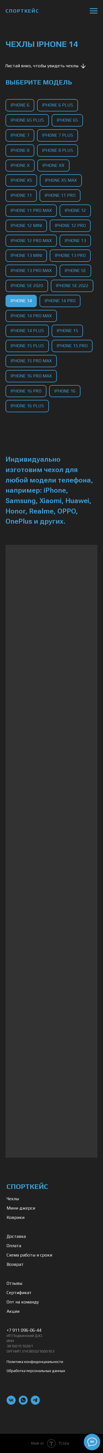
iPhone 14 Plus (27, 330)
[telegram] (35, 1403)
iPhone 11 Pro (60, 195)
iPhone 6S (67, 120)
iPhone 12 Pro (70, 225)
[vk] (11, 1403)
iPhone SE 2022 (72, 285)
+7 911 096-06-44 (24, 1330)
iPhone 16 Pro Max (31, 375)
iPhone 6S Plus (27, 120)
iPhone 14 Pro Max (31, 315)
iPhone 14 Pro (60, 300)
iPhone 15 (67, 330)
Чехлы (13, 1198)
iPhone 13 (75, 240)
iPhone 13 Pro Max (31, 270)
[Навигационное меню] (94, 11)
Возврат (15, 1264)
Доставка (16, 1236)
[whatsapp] (23, 1403)
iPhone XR (53, 165)
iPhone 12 (75, 210)
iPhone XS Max (61, 180)
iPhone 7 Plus (57, 135)
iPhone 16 (65, 391)
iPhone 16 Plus (27, 405)
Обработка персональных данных (36, 1371)
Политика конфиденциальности (35, 1361)
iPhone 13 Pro (70, 255)
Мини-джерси (21, 1208)
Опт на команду (23, 1302)
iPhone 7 (19, 135)
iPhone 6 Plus (57, 105)
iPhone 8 (19, 150)
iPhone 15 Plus (27, 345)
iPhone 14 (21, 300)
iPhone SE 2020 (26, 285)
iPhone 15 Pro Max (31, 360)
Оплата (14, 1245)
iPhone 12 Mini (26, 225)
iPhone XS (21, 180)
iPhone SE (75, 270)
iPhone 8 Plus (57, 150)
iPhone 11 (21, 195)
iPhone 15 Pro (72, 345)
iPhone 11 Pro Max (31, 210)
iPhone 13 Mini (26, 255)
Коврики (15, 1217)
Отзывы (14, 1283)
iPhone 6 (19, 105)
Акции (13, 1311)
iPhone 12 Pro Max (31, 240)
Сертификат (19, 1292)
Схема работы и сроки (29, 1255)
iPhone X (20, 165)
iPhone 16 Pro (25, 391)
